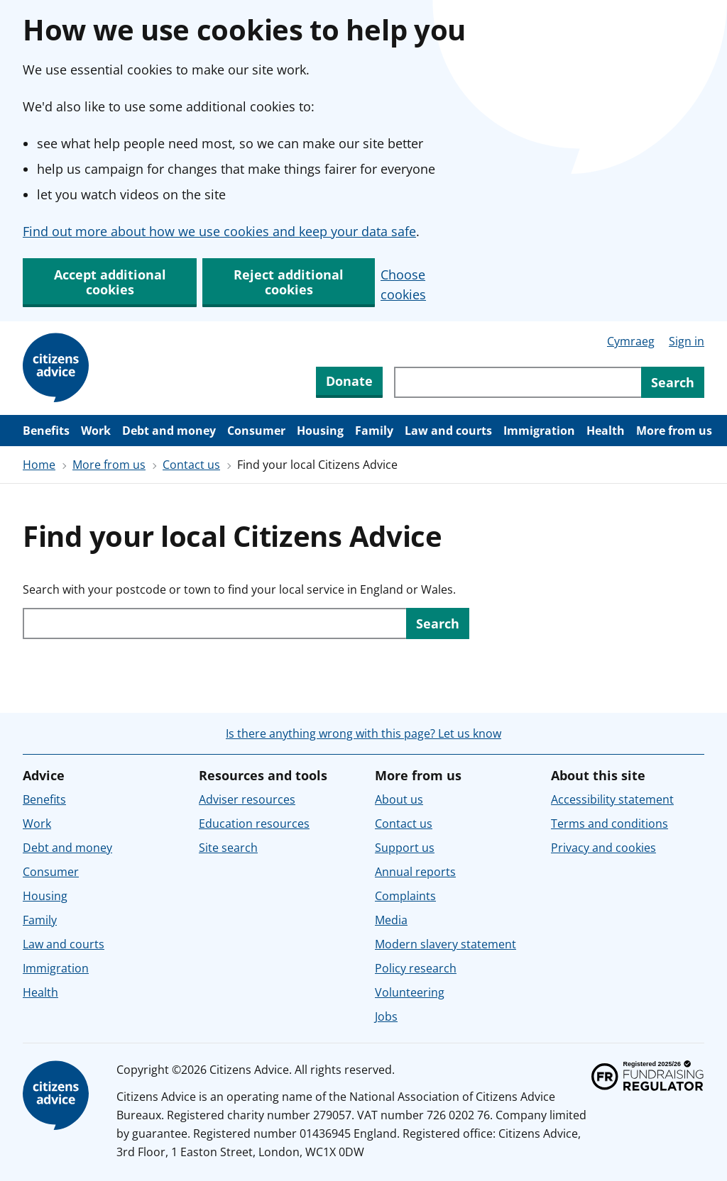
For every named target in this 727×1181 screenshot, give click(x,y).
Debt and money (169, 430)
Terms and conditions (609, 823)
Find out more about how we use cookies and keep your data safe (219, 231)
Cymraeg (631, 341)
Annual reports (415, 872)
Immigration (539, 430)
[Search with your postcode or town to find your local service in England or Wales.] (214, 623)
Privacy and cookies (603, 847)
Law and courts (448, 430)
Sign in (686, 341)
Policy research (416, 968)
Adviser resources (247, 799)
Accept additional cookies (110, 282)
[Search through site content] (517, 382)
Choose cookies (403, 284)
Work (96, 430)
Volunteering (409, 992)
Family (374, 430)
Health (605, 430)
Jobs (386, 1016)
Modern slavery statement (445, 944)
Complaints (405, 896)
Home (39, 464)
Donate (349, 380)
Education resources (254, 823)
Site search (228, 847)
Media (391, 920)
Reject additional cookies (289, 282)
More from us (674, 430)
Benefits (46, 430)
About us (399, 799)
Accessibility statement (612, 799)
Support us (404, 847)
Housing (320, 430)
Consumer (256, 430)
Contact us (191, 464)
